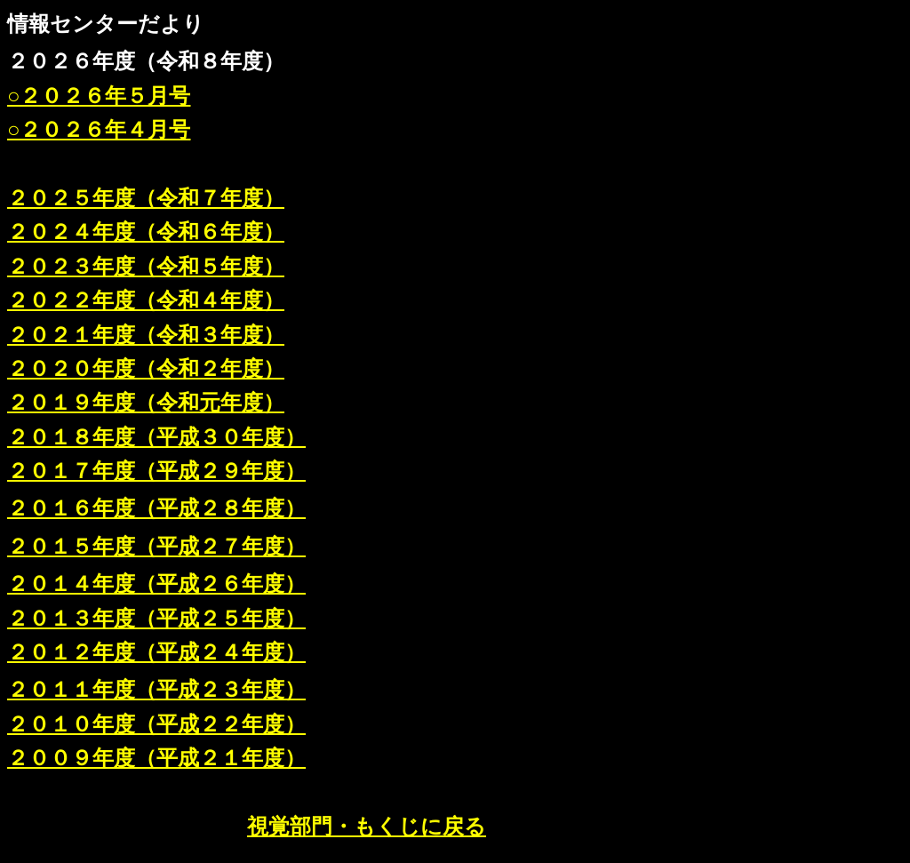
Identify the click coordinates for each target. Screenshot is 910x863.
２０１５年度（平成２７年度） (156, 546)
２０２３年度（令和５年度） (145, 266)
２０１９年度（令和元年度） (145, 402)
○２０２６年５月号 (99, 96)
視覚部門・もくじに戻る (366, 826)
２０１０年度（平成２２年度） (156, 724)
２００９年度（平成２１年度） (156, 758)
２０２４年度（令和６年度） (145, 232)
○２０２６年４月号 (99, 129)
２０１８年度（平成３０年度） (156, 437)
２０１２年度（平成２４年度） (156, 652)
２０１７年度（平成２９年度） (156, 471)
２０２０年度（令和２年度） (145, 368)
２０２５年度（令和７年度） (145, 198)
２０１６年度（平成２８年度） (156, 508)
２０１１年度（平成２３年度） (156, 689)
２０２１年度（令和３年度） (145, 335)
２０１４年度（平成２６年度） (156, 583)
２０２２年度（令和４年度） (145, 300)
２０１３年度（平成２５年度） (156, 618)
